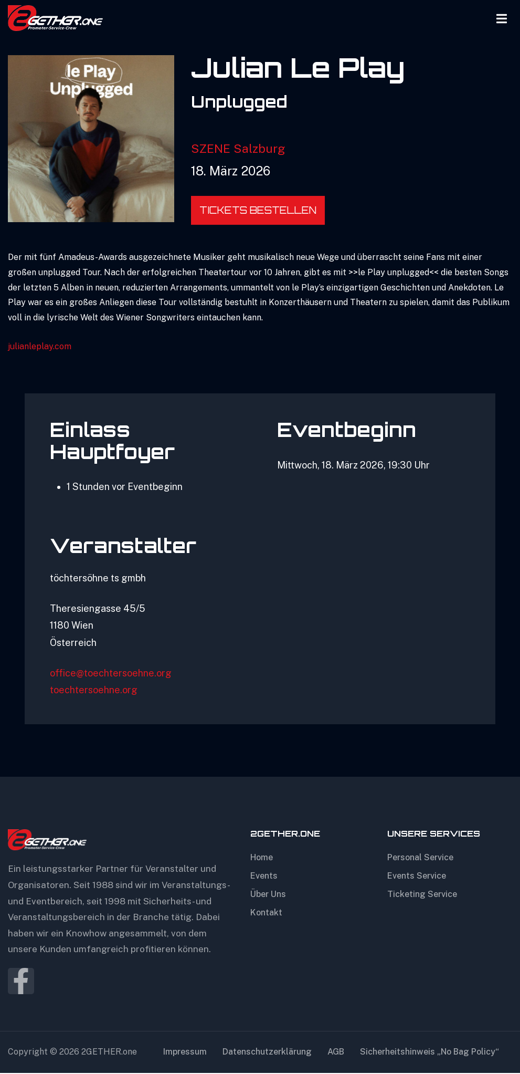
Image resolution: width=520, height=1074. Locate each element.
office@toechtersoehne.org (111, 674)
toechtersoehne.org (93, 691)
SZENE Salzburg (239, 149)
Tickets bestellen (257, 211)
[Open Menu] (501, 18)
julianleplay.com (39, 347)
